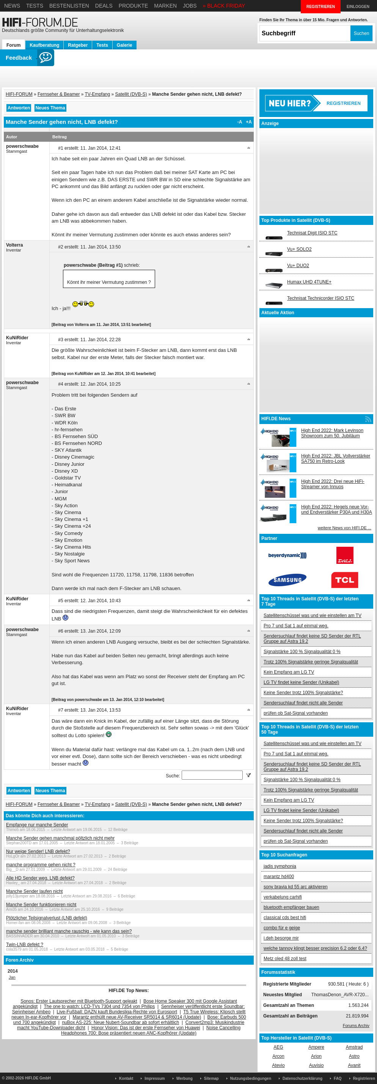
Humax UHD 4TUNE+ (309, 282)
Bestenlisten (69, 6)
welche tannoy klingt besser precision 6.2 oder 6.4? (315, 948)
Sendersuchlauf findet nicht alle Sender (303, 703)
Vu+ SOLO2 (299, 249)
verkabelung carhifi (283, 897)
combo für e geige (282, 927)
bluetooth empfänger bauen (291, 907)
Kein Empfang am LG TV (289, 672)
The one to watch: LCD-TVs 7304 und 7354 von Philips (99, 1006)
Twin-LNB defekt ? (24, 944)
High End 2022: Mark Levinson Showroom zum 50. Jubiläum (332, 433)
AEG (278, 1047)
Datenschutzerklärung (302, 1078)
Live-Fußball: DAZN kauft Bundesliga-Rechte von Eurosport (117, 1011)
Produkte (133, 6)
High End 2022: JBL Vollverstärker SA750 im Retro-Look (335, 458)
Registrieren (364, 1078)
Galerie (124, 45)
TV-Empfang (97, 94)
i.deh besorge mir (281, 938)
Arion (316, 1056)
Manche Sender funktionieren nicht (41, 904)
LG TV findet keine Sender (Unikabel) (301, 682)
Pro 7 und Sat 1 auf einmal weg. (296, 625)
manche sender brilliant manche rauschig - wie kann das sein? (69, 931)
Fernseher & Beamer (59, 94)
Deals (104, 6)
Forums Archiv (356, 1025)
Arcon (278, 1056)
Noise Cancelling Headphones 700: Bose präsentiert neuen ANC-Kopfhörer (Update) (150, 1030)
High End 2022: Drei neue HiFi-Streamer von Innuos (332, 484)
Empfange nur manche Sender (37, 825)
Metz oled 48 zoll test (285, 958)
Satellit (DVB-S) (131, 94)
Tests (34, 6)
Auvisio (316, 1065)
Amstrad (354, 1047)
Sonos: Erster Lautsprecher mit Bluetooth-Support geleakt (78, 1001)
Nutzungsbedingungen (250, 1078)
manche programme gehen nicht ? (40, 864)
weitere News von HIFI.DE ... (344, 527)
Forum (13, 45)
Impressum (155, 1078)
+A (249, 122)
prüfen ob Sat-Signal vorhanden (296, 713)
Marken (165, 6)
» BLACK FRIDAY (224, 6)
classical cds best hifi (285, 917)
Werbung (184, 1078)
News (12, 6)
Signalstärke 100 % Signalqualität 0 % (302, 651)
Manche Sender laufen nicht (34, 891)
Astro (354, 1056)
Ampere (316, 1047)
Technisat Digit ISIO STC (312, 233)
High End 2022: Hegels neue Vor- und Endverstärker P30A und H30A (336, 509)
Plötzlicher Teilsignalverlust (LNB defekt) (46, 918)
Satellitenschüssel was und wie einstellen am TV (312, 615)
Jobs (190, 6)
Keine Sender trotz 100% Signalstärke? (303, 692)
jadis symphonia (280, 866)
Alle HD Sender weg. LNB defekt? (40, 878)
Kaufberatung (44, 45)
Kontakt (126, 1078)
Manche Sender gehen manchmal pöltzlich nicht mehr (60, 838)
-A (239, 122)
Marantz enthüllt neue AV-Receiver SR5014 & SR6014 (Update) (137, 1017)
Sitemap (211, 1078)
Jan (12, 977)
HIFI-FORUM (19, 94)
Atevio (278, 1065)
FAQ (338, 1078)
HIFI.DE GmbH (38, 1078)
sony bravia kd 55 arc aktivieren (296, 886)
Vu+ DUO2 (298, 265)
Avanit (354, 1065)
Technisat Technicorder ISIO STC (320, 298)
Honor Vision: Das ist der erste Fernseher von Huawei (145, 1027)
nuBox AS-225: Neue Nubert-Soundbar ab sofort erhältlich (120, 1022)
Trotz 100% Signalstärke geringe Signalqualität (311, 662)
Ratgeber (78, 45)
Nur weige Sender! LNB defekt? (38, 851)
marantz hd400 (279, 876)
